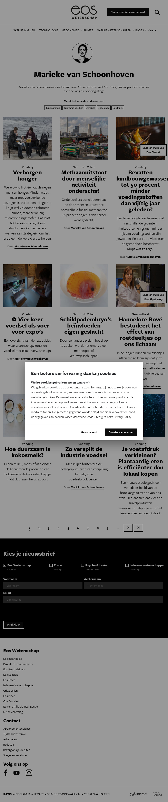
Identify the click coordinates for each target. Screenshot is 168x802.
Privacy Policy (122, 416)
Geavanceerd (89, 432)
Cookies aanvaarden (121, 432)
